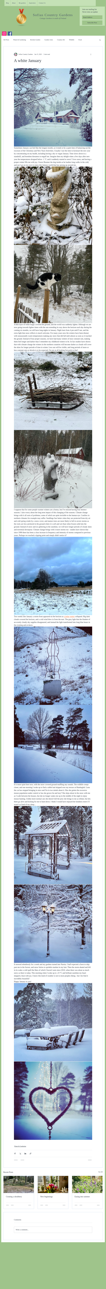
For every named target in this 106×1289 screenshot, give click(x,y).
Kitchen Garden (35, 40)
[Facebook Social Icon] (10, 34)
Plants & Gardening (19, 40)
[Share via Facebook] (15, 1154)
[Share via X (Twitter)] (20, 1154)
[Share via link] (30, 1154)
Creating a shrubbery (14, 1197)
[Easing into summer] (87, 1184)
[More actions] (91, 54)
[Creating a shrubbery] (18, 1184)
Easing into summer (82, 1197)
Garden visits (48, 40)
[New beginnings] (53, 1184)
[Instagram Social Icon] (4, 34)
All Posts (6, 40)
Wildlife (71, 40)
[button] (100, 40)
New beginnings (46, 1197)
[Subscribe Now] (92, 22)
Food (80, 40)
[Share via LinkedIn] (25, 1154)
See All (100, 1172)
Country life (61, 40)
